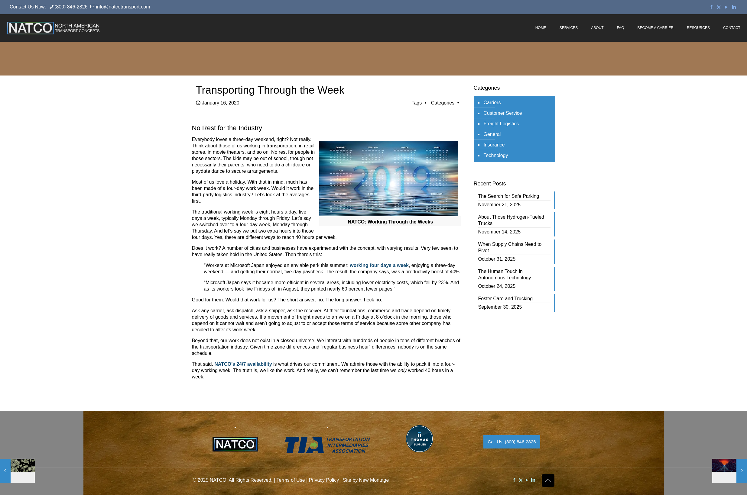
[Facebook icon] (711, 7)
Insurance (494, 144)
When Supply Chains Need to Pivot (510, 247)
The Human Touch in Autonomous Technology (504, 274)
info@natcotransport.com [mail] (123, 6)
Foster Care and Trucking (505, 298)
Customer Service (503, 113)
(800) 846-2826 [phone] (70, 6)
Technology (496, 155)
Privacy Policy (324, 480)
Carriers (492, 102)
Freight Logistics (501, 123)
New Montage (374, 480)
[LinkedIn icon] (734, 7)
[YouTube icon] (726, 7)
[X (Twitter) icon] (718, 7)
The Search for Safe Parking (508, 196)
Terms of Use (290, 480)
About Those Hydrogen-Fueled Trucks (511, 220)
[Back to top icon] (548, 480)
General (492, 134)
